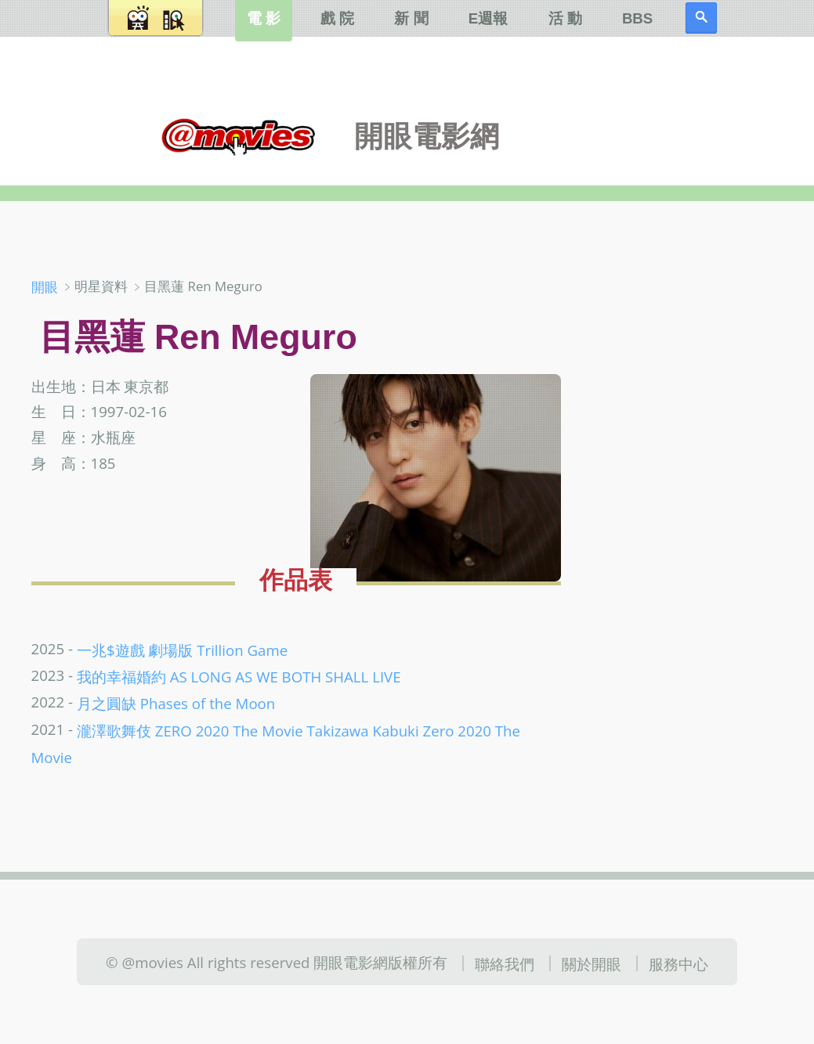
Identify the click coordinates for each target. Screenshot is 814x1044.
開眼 (44, 287)
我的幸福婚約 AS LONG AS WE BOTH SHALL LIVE (239, 676)
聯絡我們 (504, 963)
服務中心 (678, 963)
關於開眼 (591, 963)
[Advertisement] (696, 367)
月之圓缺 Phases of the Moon (176, 703)
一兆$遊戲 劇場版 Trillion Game (182, 649)
